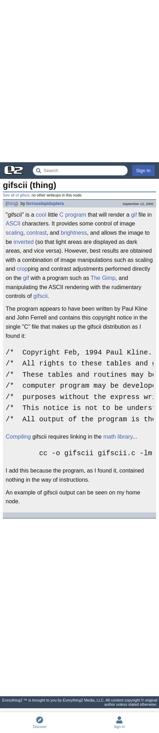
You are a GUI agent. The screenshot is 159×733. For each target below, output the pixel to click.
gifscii (40, 296)
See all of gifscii (16, 195)
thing (11, 203)
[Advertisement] (79, 81)
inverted (23, 242)
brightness (74, 233)
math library (117, 437)
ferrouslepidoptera (45, 203)
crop (22, 269)
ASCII (13, 224)
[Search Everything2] (80, 170)
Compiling (18, 437)
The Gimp (103, 278)
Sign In (143, 170)
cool (41, 215)
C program (72, 215)
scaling (14, 233)
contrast (37, 233)
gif (134, 215)
